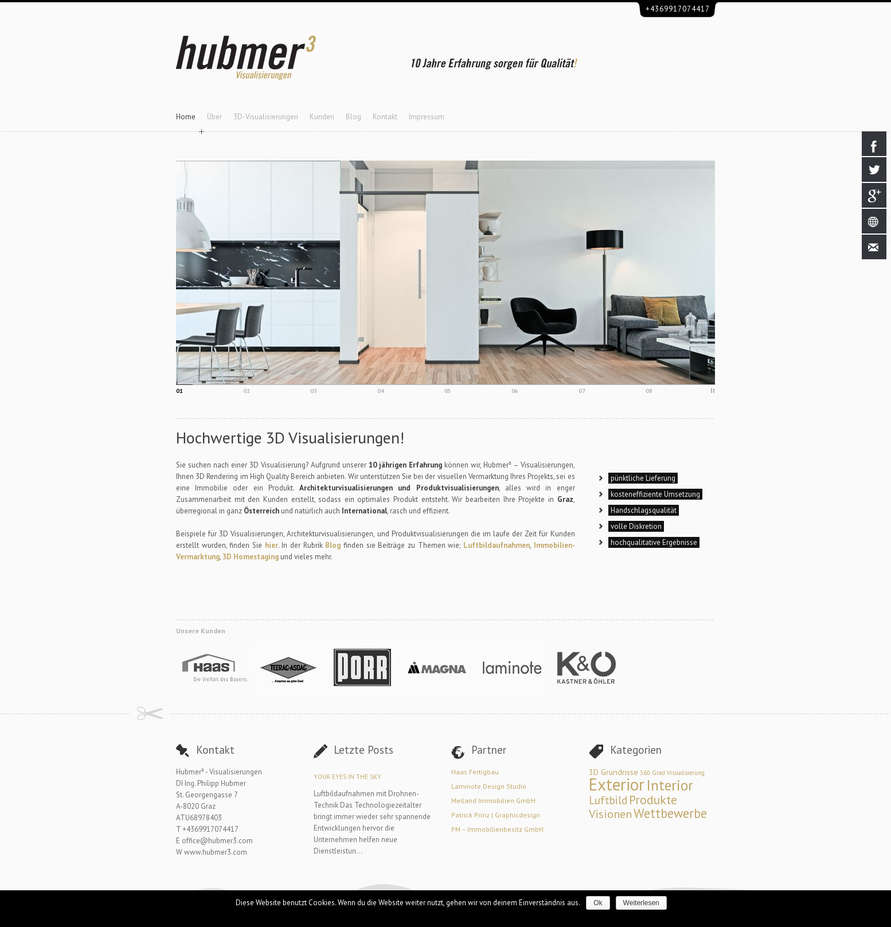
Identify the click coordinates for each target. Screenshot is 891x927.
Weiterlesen (641, 903)
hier (271, 545)
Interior (669, 785)
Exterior (616, 784)
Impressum (426, 117)
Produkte (653, 800)
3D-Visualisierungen (265, 117)
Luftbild (608, 800)
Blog (353, 117)
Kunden (322, 117)
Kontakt (385, 117)
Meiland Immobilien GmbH (493, 800)
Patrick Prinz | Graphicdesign (495, 815)
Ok (597, 903)
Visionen (610, 813)
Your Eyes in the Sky (347, 777)
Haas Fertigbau (475, 772)
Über (214, 117)
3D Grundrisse (613, 771)
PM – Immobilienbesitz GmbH (497, 829)
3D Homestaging (250, 557)
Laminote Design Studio (488, 786)
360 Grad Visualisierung (672, 773)
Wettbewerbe (670, 813)
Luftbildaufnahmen (496, 545)
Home (186, 117)
